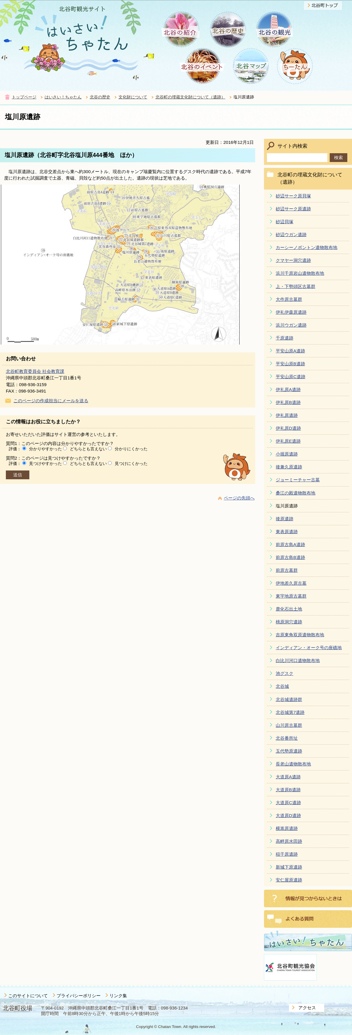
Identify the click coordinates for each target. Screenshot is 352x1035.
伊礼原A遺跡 (288, 389)
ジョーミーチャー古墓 (298, 479)
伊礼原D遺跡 (288, 428)
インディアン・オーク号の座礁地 (309, 647)
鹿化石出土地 (289, 608)
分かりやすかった (45, 448)
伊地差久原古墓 (291, 583)
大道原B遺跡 (288, 789)
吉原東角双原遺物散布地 (300, 634)
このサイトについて (28, 995)
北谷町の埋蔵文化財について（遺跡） (190, 97)
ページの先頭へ (239, 497)
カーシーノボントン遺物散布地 (306, 247)
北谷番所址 (287, 738)
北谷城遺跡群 (289, 699)
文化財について (133, 97)
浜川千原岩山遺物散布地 (300, 273)
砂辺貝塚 (284, 221)
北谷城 (282, 686)
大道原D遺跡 (288, 815)
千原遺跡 (284, 337)
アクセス (307, 1007)
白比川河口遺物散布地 (298, 660)
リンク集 (118, 995)
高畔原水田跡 (289, 841)
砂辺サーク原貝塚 (293, 195)
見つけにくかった (131, 463)
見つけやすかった (45, 463)
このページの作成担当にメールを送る (50, 400)
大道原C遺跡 (288, 802)
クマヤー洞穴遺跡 (293, 260)
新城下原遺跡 (289, 867)
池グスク (284, 673)
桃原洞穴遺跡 (289, 621)
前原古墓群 (287, 570)
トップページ (24, 97)
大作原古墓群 (289, 299)
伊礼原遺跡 (287, 415)
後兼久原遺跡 (289, 466)
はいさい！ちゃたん (63, 97)
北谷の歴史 (100, 97)
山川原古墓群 (289, 725)
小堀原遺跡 (287, 453)
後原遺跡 (284, 518)
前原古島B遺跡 (290, 557)
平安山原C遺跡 (290, 376)
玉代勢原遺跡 (289, 750)
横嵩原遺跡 (287, 828)
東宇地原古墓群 (291, 596)
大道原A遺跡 (288, 776)
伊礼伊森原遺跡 (291, 312)
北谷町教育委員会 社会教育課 (35, 371)
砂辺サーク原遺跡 (293, 208)
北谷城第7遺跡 (290, 712)
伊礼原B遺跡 (288, 402)
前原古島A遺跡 (290, 544)
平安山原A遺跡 (290, 350)
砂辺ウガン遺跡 (291, 234)
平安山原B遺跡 (290, 363)
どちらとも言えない (88, 448)
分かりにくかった (131, 448)
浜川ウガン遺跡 (291, 325)
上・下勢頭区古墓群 (295, 286)
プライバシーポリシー (79, 995)
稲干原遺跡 (287, 854)
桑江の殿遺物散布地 (295, 492)
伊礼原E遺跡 (288, 441)
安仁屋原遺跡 (289, 879)
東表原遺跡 (287, 531)
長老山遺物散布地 (293, 763)
